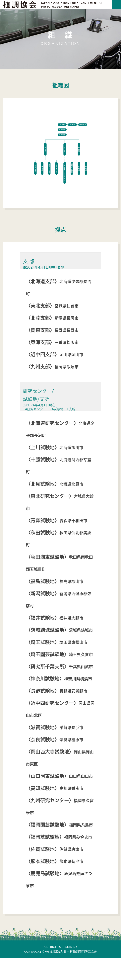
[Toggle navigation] (116, 4)
